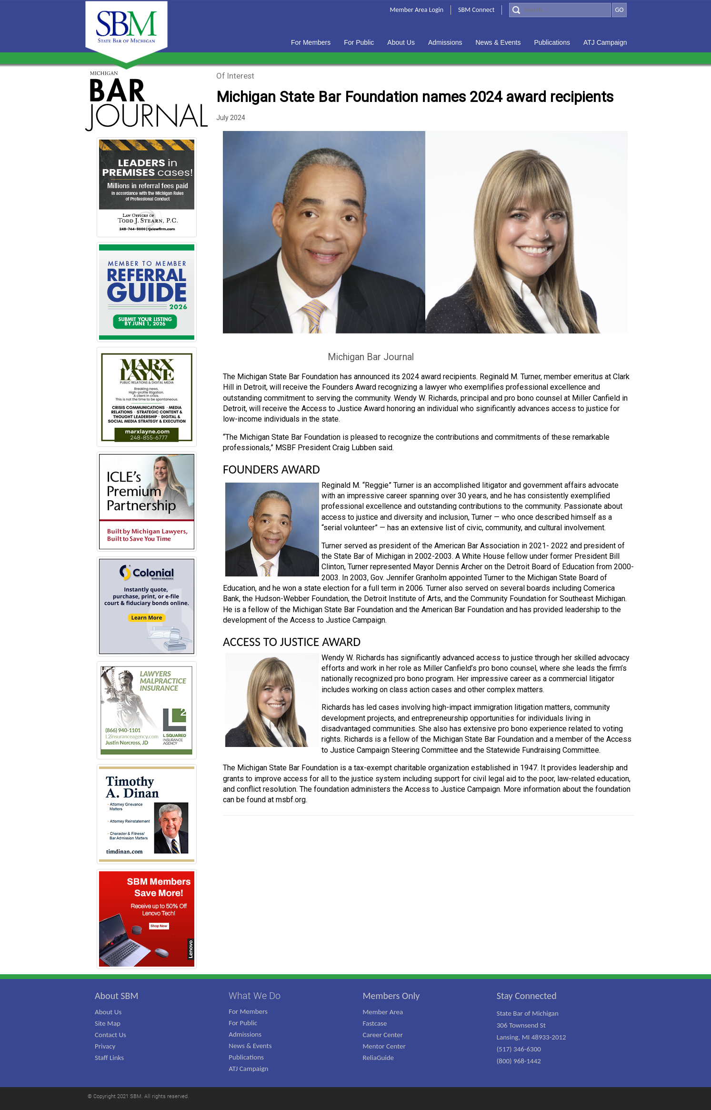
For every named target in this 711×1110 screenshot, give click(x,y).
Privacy (105, 1046)
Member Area (383, 1012)
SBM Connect (476, 10)
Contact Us (110, 1034)
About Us (108, 1012)
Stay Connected (527, 995)
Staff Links (109, 1057)
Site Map (107, 1023)
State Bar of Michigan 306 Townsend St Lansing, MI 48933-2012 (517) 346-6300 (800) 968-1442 (531, 1037)
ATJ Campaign (248, 1068)
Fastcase (375, 1023)
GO (619, 10)
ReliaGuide (378, 1057)
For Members (248, 1011)
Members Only (391, 995)
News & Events (250, 1045)
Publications (246, 1057)
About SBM (117, 995)
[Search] (560, 10)
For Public (243, 1023)
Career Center (383, 1034)
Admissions (245, 1034)
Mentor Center (384, 1046)
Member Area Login (417, 10)
